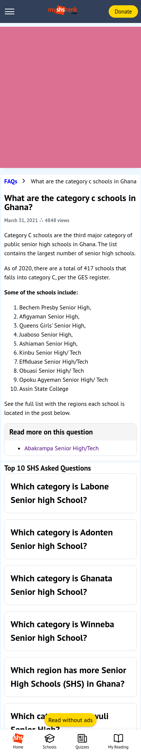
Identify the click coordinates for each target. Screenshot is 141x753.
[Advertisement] (70, 97)
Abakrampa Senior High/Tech (61, 448)
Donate (123, 11)
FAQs (10, 181)
